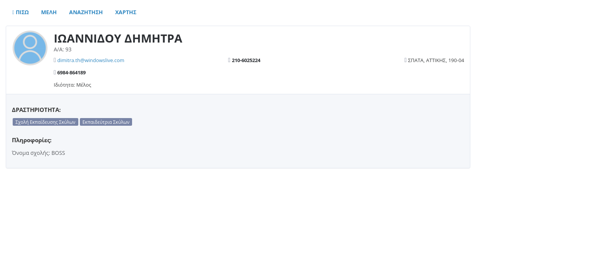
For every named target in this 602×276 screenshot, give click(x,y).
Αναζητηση (86, 12)
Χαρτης (125, 12)
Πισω (20, 12)
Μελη (49, 12)
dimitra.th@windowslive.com (90, 60)
